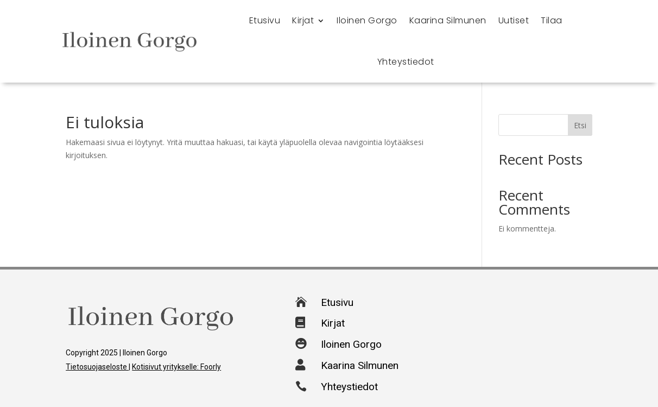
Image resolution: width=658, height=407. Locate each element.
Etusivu (265, 20)
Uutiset (513, 20)
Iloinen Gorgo (367, 20)
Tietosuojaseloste (97, 366)
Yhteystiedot (405, 61)
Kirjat (303, 20)
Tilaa (551, 20)
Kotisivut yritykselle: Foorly (176, 366)
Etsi (580, 125)
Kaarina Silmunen (447, 20)
